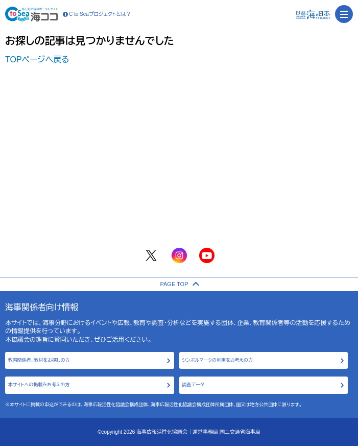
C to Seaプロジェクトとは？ (97, 14)
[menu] (344, 14)
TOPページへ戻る (37, 59)
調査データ (193, 384)
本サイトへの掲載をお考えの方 (38, 384)
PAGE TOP (179, 284)
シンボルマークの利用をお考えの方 (217, 360)
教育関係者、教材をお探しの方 (39, 360)
